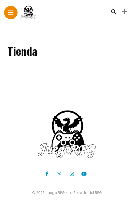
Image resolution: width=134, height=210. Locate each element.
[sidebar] (124, 12)
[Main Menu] (10, 13)
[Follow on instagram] (73, 174)
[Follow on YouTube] (84, 174)
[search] (113, 11)
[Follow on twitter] (60, 174)
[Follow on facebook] (48, 174)
